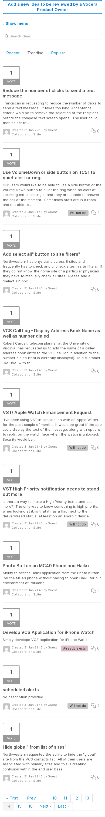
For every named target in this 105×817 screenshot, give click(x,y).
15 (19, 806)
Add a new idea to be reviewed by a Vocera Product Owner (52, 7)
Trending (35, 52)
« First (12, 798)
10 (54, 798)
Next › (45, 806)
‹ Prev (30, 798)
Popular (58, 52)
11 (65, 798)
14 (8, 806)
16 (30, 806)
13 (87, 798)
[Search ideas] (52, 36)
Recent (13, 52)
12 (76, 798)
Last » (63, 806)
